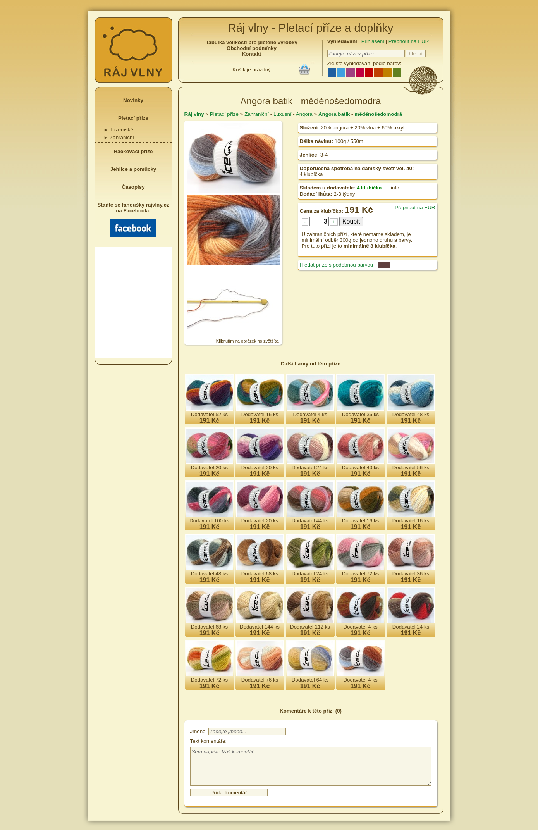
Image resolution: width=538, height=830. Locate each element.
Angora (304, 114)
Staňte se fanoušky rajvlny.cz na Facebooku (133, 219)
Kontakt (251, 54)
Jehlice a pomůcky (133, 169)
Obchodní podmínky (252, 48)
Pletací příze (133, 118)
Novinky (133, 100)
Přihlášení (372, 41)
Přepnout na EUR (408, 41)
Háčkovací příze (133, 151)
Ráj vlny (194, 114)
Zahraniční (119, 137)
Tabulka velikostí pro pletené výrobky (251, 42)
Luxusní (282, 114)
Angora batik (334, 114)
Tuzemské (118, 130)
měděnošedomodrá (378, 114)
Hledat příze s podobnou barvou (336, 265)
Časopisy (133, 187)
